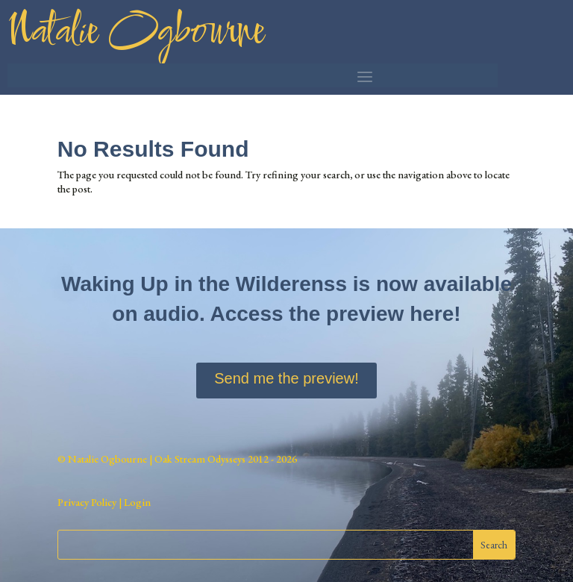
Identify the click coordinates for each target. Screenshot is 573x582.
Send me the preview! (286, 378)
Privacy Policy (86, 502)
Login (136, 502)
